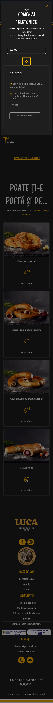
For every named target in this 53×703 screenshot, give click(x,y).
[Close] (47, 5)
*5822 (15, 105)
